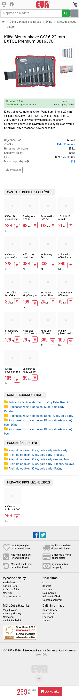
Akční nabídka (11, 589)
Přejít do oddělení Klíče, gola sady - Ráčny (35, 468)
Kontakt (47, 586)
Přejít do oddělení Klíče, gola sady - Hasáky (36, 455)
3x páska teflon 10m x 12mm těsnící (48, 296)
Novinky (7, 593)
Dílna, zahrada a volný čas (25, 21)
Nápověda (48, 613)
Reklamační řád (51, 596)
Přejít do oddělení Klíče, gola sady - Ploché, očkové (41, 464)
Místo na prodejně (39, 161)
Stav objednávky (12, 613)
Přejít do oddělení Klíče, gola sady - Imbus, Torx (39, 459)
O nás (46, 582)
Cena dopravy (64, 104)
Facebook (48, 617)
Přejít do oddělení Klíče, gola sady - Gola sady (38, 450)
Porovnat (13, 169)
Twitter (46, 620)
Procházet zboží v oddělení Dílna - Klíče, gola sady (41, 416)
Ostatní (10, 26)
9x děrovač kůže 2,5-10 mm (29, 371)
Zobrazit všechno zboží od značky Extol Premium (40, 402)
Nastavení (8, 617)
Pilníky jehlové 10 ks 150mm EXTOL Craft (65, 335)
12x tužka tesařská (10, 294)
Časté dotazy (50, 610)
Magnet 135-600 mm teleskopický (65, 295)
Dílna (49, 21)
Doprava (47, 589)
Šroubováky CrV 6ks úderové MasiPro (11, 335)
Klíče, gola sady (66, 21)
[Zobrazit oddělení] (74, 13)
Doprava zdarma (12, 596)
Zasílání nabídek (12, 620)
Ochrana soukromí (53, 600)
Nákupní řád (49, 593)
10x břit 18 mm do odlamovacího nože (66, 220)
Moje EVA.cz (10, 610)
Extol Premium (66, 144)
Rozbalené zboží (12, 582)
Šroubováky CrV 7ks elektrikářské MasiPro (48, 220)
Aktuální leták (10, 586)
